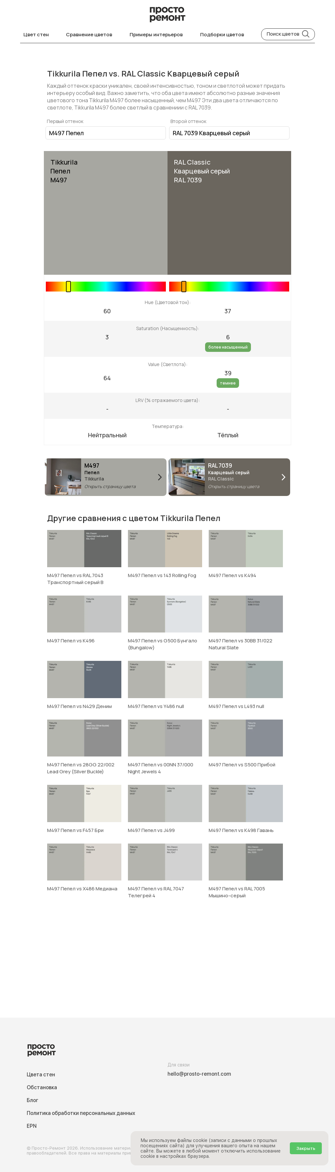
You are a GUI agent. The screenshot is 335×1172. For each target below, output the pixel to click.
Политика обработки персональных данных (81, 1113)
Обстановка (42, 1087)
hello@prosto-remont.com (199, 1074)
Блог (32, 1100)
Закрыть (305, 1148)
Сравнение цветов (89, 34)
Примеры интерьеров (156, 34)
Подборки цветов (222, 34)
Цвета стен (41, 1074)
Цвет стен (36, 34)
